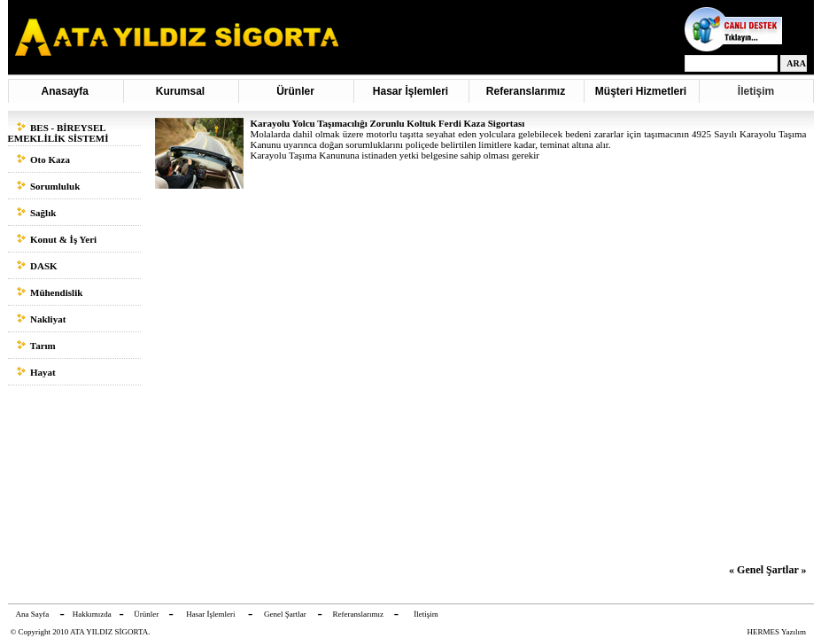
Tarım (36, 345)
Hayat (36, 372)
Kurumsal (179, 91)
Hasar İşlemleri (410, 91)
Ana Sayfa (33, 614)
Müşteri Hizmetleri (640, 91)
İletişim (755, 91)
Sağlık (37, 212)
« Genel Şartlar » (767, 570)
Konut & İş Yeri (57, 239)
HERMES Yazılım (777, 631)
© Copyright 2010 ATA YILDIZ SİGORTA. (81, 631)
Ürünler (295, 91)
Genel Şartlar (285, 614)
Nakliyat (41, 319)
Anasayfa (65, 91)
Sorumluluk (49, 186)
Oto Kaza (43, 159)
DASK (37, 266)
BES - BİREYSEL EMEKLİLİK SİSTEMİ (58, 133)
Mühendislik (50, 292)
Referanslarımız (525, 91)
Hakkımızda (92, 614)
